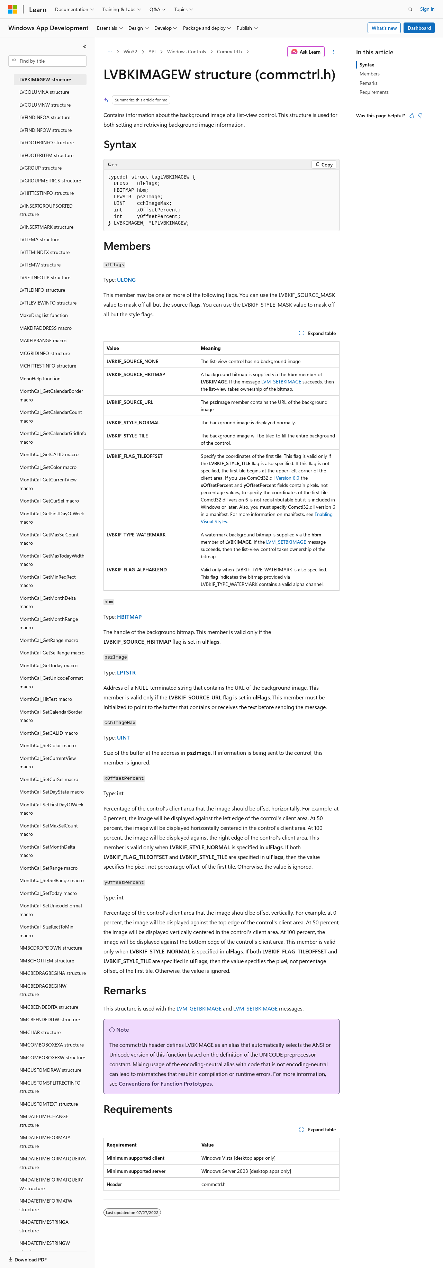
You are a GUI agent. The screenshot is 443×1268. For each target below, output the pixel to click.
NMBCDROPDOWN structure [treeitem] (50, 947)
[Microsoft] (12, 9)
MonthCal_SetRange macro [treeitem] (48, 867)
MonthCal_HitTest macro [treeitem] (45, 699)
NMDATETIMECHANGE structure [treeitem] (43, 1120)
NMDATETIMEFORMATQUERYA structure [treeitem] (52, 1162)
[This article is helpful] (412, 115)
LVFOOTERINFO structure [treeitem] (46, 142)
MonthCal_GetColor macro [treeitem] (47, 467)
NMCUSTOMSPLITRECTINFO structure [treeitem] (50, 1087)
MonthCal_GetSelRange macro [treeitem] (51, 652)
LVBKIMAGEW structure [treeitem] (45, 79)
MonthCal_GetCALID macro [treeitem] (49, 454)
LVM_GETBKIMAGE (199, 1008)
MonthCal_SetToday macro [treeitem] (48, 893)
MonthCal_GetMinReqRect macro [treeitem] (47, 581)
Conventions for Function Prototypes (165, 1083)
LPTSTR (126, 672)
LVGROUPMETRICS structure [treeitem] (50, 180)
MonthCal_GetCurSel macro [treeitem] (49, 500)
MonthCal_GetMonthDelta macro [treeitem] (47, 602)
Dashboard (419, 28)
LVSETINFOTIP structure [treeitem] (44, 277)
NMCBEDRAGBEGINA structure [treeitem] (52, 973)
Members (370, 73)
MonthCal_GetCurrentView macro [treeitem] (47, 483)
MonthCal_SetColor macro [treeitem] (47, 745)
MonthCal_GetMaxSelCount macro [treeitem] (49, 538)
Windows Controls (186, 51)
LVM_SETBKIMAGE (281, 381)
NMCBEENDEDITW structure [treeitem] (49, 1019)
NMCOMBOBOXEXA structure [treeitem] (51, 1044)
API (152, 51)
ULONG (126, 279)
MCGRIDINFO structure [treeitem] (44, 353)
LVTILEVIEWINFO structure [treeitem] (47, 302)
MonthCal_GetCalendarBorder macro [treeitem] (51, 395)
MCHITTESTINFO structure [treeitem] (47, 365)
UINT (123, 737)
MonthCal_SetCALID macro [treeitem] (48, 733)
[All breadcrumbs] (109, 51)
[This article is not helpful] (420, 115)
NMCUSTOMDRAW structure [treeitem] (50, 1070)
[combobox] (47, 60)
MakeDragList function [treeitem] (43, 315)
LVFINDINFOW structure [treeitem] (45, 130)
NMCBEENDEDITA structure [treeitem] (48, 1007)
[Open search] (410, 9)
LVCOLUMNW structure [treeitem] (45, 104)
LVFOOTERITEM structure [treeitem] (46, 155)
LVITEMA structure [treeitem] (39, 239)
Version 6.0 (288, 477)
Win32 (130, 51)
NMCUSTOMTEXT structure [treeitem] (48, 1104)
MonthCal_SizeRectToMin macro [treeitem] (46, 931)
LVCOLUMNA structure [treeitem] (44, 92)
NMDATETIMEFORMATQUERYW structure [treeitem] (51, 1184)
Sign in (427, 9)
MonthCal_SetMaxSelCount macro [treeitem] (48, 829)
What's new (384, 28)
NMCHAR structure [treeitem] (40, 1032)
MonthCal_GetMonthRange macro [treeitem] (48, 623)
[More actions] (333, 51)
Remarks (369, 83)
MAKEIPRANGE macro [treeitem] (42, 340)
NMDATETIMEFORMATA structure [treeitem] (45, 1141)
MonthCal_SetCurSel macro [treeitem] (48, 779)
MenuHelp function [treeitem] (40, 378)
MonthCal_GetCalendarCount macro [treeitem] (50, 416)
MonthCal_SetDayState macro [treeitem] (51, 791)
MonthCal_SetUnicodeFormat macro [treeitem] (50, 909)
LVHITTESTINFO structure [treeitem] (46, 193)
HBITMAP (129, 616)
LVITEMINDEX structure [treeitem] (44, 252)
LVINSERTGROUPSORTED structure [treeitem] (46, 210)
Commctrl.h (229, 51)
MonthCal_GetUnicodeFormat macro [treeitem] (51, 682)
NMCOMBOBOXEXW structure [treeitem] (52, 1057)
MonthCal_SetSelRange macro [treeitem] (51, 880)
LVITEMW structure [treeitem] (40, 264)
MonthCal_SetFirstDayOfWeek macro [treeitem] (51, 808)
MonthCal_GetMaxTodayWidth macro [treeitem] (51, 560)
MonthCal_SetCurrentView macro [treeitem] (47, 762)
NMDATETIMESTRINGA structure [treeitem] (44, 1226)
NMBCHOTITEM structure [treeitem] (46, 960)
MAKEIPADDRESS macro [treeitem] (45, 328)
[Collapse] (85, 46)
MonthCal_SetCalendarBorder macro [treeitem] (50, 716)
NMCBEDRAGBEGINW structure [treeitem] (42, 990)
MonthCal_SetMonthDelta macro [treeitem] (47, 851)
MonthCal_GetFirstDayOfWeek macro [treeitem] (51, 517)
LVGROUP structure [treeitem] (40, 167)
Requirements (374, 92)
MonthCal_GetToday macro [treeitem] (48, 665)
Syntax (367, 64)
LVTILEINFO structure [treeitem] (42, 290)
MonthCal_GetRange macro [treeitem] (48, 640)
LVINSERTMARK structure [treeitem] (46, 227)
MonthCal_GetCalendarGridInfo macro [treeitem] (52, 437)
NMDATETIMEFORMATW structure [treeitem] (45, 1205)
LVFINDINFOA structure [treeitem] (44, 117)
